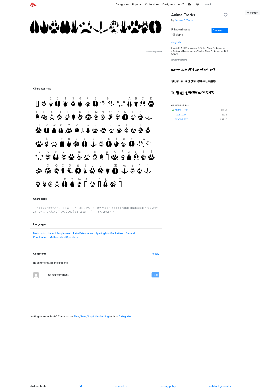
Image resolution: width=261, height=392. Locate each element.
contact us (121, 386)
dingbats (176, 42)
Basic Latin (39, 233)
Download (218, 30)
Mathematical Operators (64, 237)
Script (90, 316)
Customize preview (153, 52)
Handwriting (102, 316)
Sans (83, 316)
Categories (125, 316)
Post (155, 275)
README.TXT (181, 119)
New (76, 316)
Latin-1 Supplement (59, 233)
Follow (155, 253)
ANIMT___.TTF (181, 110)
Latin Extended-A (83, 233)
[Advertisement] (96, 69)
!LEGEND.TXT (181, 115)
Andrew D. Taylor (184, 20)
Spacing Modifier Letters (109, 233)
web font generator (220, 386)
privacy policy (168, 386)
